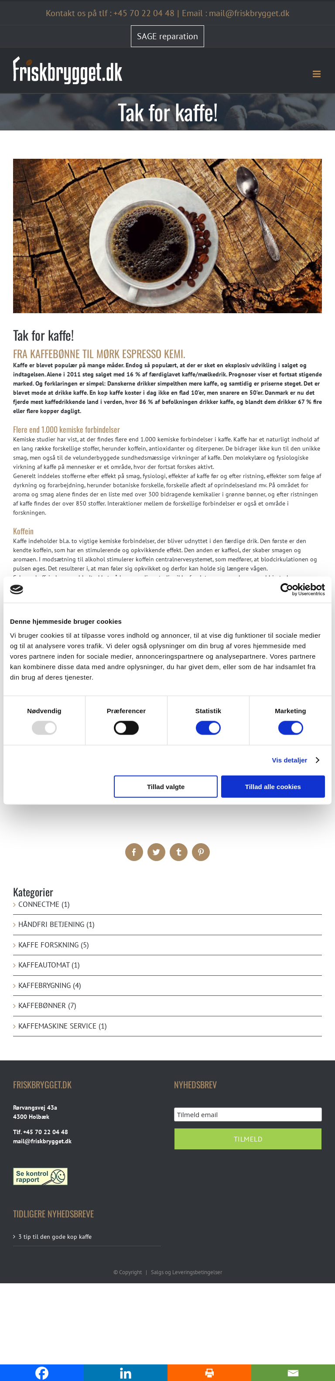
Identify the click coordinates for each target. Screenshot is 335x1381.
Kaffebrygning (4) (49, 985)
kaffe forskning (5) (53, 945)
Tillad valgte (166, 786)
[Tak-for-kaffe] (167, 236)
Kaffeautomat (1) (49, 965)
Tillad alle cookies (273, 786)
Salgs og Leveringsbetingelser (186, 1272)
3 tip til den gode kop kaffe (55, 1237)
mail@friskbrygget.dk (42, 1141)
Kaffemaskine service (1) (62, 1026)
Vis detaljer (290, 760)
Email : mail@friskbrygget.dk (236, 13)
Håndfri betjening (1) (56, 924)
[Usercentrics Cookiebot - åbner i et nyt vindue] (287, 589)
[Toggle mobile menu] (317, 74)
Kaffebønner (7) (47, 1005)
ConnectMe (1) (44, 904)
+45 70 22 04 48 (143, 13)
